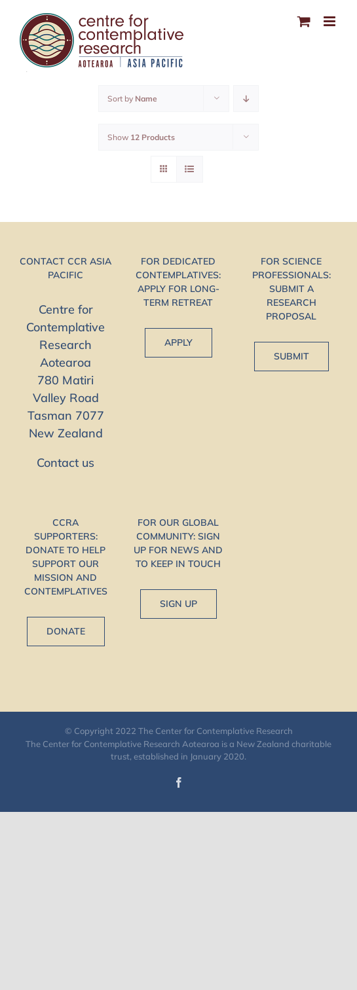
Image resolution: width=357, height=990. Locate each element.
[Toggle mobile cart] (303, 21)
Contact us (65, 462)
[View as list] (189, 169)
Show (141, 137)
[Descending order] (246, 98)
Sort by (132, 98)
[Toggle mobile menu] (330, 21)
